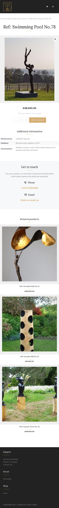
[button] (55, 39)
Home (2, 19)
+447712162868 (29, 188)
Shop (9, 19)
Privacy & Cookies (10, 462)
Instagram (7, 479)
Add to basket (37, 120)
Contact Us (7, 465)
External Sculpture (20, 19)
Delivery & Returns (10, 459)
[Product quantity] (20, 120)
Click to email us (29, 200)
